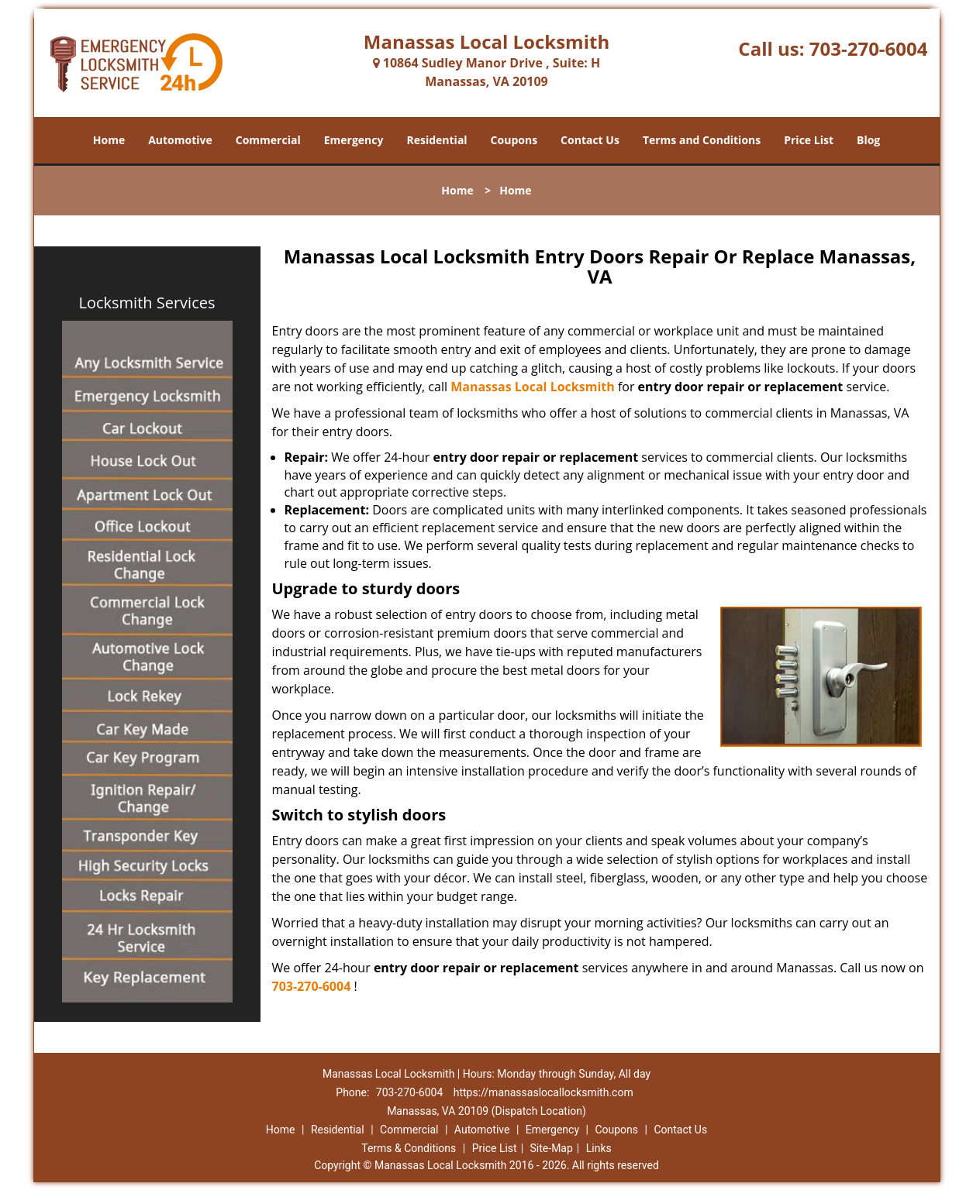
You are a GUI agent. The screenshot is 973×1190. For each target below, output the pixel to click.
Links (599, 1148)
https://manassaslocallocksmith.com (543, 1092)
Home (109, 139)
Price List (808, 139)
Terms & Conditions (408, 1148)
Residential (436, 139)
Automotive (180, 139)
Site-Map (551, 1148)
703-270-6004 (868, 48)
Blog (868, 139)
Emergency (354, 139)
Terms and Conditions (702, 139)
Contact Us (590, 139)
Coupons (514, 139)
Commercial (268, 139)
